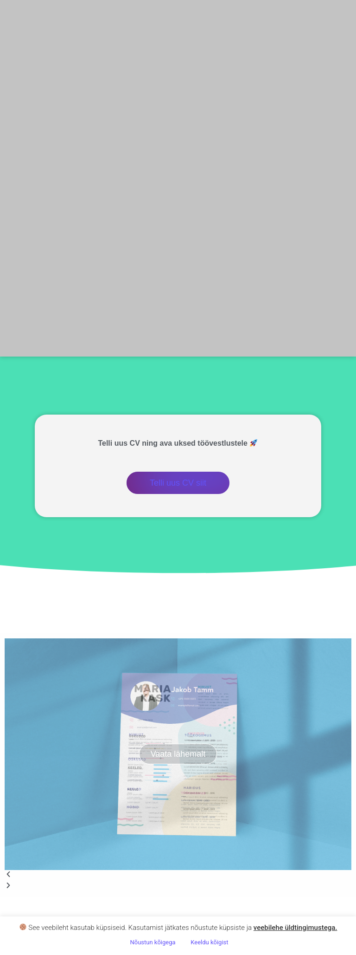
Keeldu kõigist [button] (209, 942)
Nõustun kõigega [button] (152, 942)
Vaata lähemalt (178, 754)
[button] (178, 875)
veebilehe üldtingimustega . (295, 927)
